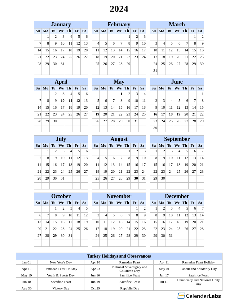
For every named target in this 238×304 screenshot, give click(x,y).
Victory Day (60, 288)
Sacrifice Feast (130, 275)
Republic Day (129, 288)
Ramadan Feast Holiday (198, 262)
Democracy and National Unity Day (198, 281)
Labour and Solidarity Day (198, 269)
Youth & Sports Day (61, 275)
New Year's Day (61, 262)
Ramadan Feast (129, 262)
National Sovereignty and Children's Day (129, 268)
